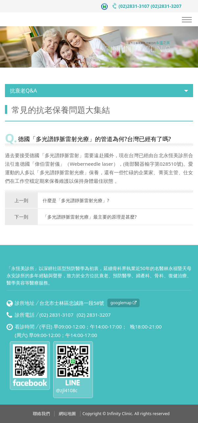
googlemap (123, 303)
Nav (187, 19)
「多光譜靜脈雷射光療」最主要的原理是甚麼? (71, 217)
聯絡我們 (41, 413)
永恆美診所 (38, 19)
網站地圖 (67, 413)
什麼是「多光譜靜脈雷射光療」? (57, 200)
